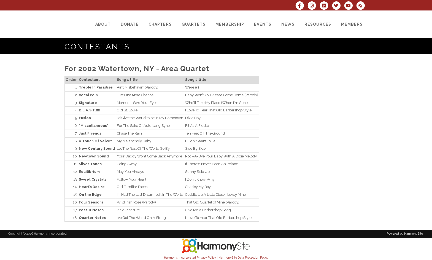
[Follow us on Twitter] (338, 6)
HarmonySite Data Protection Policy (243, 257)
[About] (103, 24)
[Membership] (229, 24)
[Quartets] (193, 24)
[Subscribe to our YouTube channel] (350, 6)
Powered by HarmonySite (405, 233)
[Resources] (317, 24)
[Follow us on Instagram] (313, 6)
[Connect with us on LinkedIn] (326, 6)
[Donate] (130, 24)
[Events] (262, 24)
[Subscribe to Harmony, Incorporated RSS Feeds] (362, 6)
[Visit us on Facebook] (301, 6)
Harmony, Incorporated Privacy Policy (190, 257)
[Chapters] (160, 24)
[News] (287, 24)
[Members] (352, 24)
